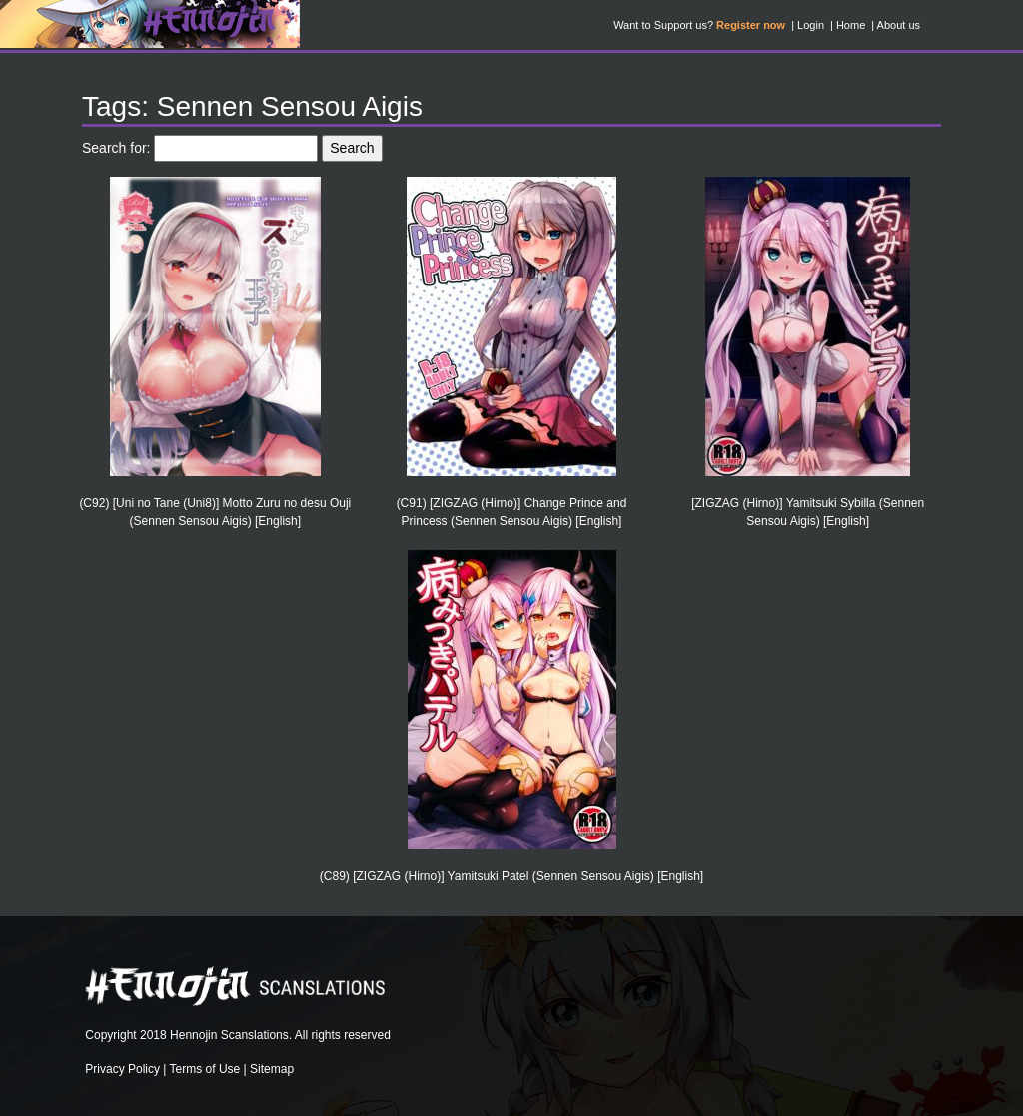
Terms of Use (205, 1069)
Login (810, 25)
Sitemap (272, 1069)
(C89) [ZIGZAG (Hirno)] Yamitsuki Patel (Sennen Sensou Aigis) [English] (511, 876)
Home (850, 25)
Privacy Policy (122, 1069)
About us (898, 25)
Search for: (116, 148)
